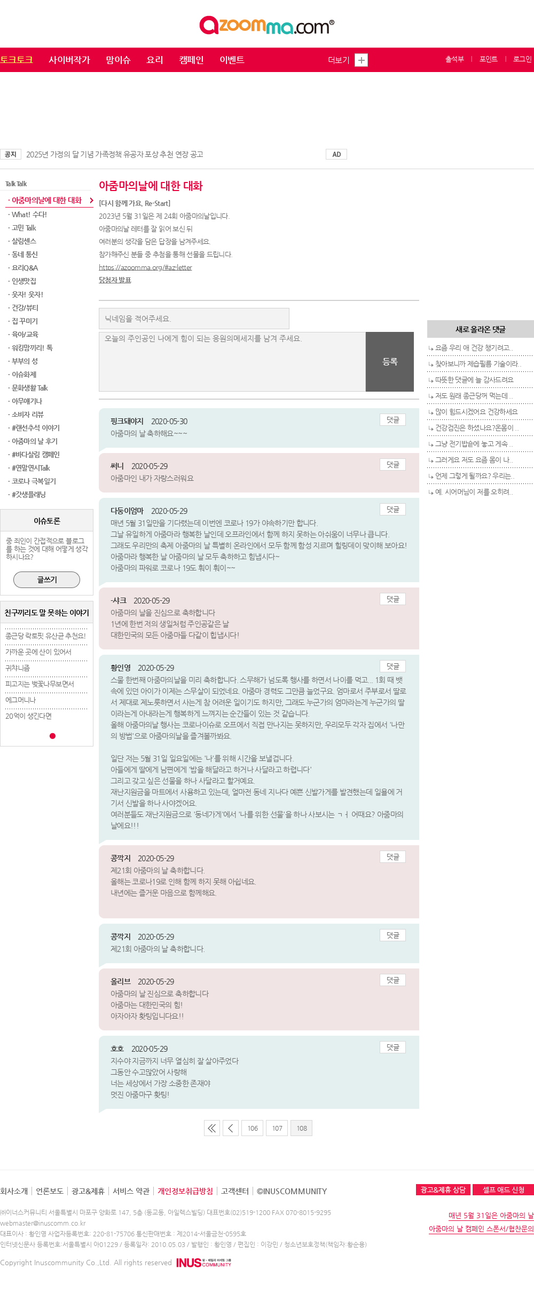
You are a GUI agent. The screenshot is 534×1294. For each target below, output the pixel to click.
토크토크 (16, 59)
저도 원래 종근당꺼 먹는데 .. (474, 396)
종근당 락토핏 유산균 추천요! (46, 636)
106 (252, 1128)
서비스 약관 (131, 1191)
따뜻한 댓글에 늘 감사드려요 (474, 380)
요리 (154, 59)
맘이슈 (118, 59)
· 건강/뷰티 (23, 308)
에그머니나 (20, 700)
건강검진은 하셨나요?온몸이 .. (477, 428)
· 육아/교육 (23, 334)
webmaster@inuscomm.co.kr (42, 1223)
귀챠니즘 (17, 668)
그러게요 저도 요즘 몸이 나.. (474, 460)
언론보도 (50, 1191)
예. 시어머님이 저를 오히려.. (474, 492)
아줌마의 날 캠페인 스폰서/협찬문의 (481, 1229)
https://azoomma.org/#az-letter (145, 267)
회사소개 (14, 1191)
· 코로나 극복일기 (32, 481)
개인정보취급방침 (185, 1191)
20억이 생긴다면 (28, 716)
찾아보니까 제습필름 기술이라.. (478, 364)
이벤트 (231, 59)
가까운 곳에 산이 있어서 (38, 652)
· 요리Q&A (22, 268)
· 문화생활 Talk (28, 388)
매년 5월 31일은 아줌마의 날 (491, 1215)
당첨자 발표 (115, 280)
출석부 (454, 59)
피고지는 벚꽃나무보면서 (39, 684)
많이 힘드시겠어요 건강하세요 (476, 412)
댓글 (393, 420)
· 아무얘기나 (25, 401)
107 (277, 1128)
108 (301, 1128)
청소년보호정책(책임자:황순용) (325, 1244)
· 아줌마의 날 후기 (33, 441)
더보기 (338, 60)
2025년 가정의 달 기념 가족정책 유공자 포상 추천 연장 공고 (114, 154)
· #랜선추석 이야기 (34, 428)
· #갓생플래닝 (27, 494)
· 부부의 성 (22, 361)
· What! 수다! (28, 214)
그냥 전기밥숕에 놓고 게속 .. (474, 444)
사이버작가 (69, 59)
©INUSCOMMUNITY (292, 1191)
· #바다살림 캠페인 (34, 454)
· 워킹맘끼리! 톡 (30, 348)
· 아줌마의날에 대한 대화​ (44, 200)
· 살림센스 (22, 241)
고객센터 (235, 1191)
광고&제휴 (88, 1191)
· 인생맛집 (22, 281)
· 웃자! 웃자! (25, 294)
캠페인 (191, 59)
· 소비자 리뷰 (26, 414)
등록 (390, 361)
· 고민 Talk (22, 228)
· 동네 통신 (22, 254)
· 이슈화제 (22, 374)
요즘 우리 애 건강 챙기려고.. (474, 348)
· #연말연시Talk (29, 468)
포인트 (489, 59)
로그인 (522, 59)
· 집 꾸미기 (22, 321)
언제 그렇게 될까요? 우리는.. (474, 476)
